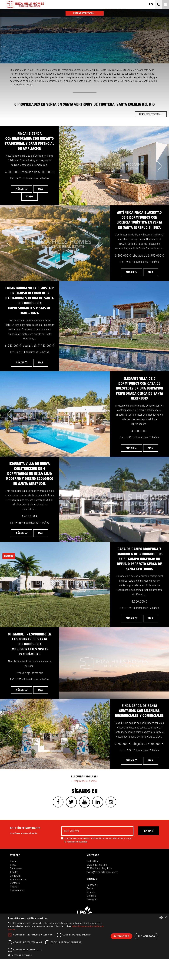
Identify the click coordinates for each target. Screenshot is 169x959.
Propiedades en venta (85, 781)
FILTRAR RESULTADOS (84, 13)
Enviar (148, 831)
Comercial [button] (15, 875)
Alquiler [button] (14, 872)
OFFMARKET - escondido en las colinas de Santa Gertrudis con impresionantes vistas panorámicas (29, 644)
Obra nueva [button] (16, 868)
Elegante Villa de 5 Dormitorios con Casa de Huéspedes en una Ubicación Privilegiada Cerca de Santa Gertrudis (139, 388)
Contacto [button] (15, 883)
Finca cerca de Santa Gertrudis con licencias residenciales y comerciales (139, 711)
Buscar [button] (13, 861)
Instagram (92, 899)
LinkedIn (91, 895)
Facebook (92, 885)
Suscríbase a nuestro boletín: (24, 833)
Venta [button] (13, 864)
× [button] (165, 917)
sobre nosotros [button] (18, 879)
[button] (57, 955)
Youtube (91, 892)
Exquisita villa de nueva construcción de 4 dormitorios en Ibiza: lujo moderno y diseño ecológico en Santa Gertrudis (29, 474)
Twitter (90, 888)
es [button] (151, 4)
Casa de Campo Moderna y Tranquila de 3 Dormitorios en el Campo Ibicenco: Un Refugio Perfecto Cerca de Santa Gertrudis (139, 559)
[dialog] (84, 936)
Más (150, 272)
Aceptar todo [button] (121, 936)
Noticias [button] (14, 886)
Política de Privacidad (77, 842)
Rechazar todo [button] (146, 936)
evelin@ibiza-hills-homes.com (102, 872)
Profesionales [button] (17, 890)
